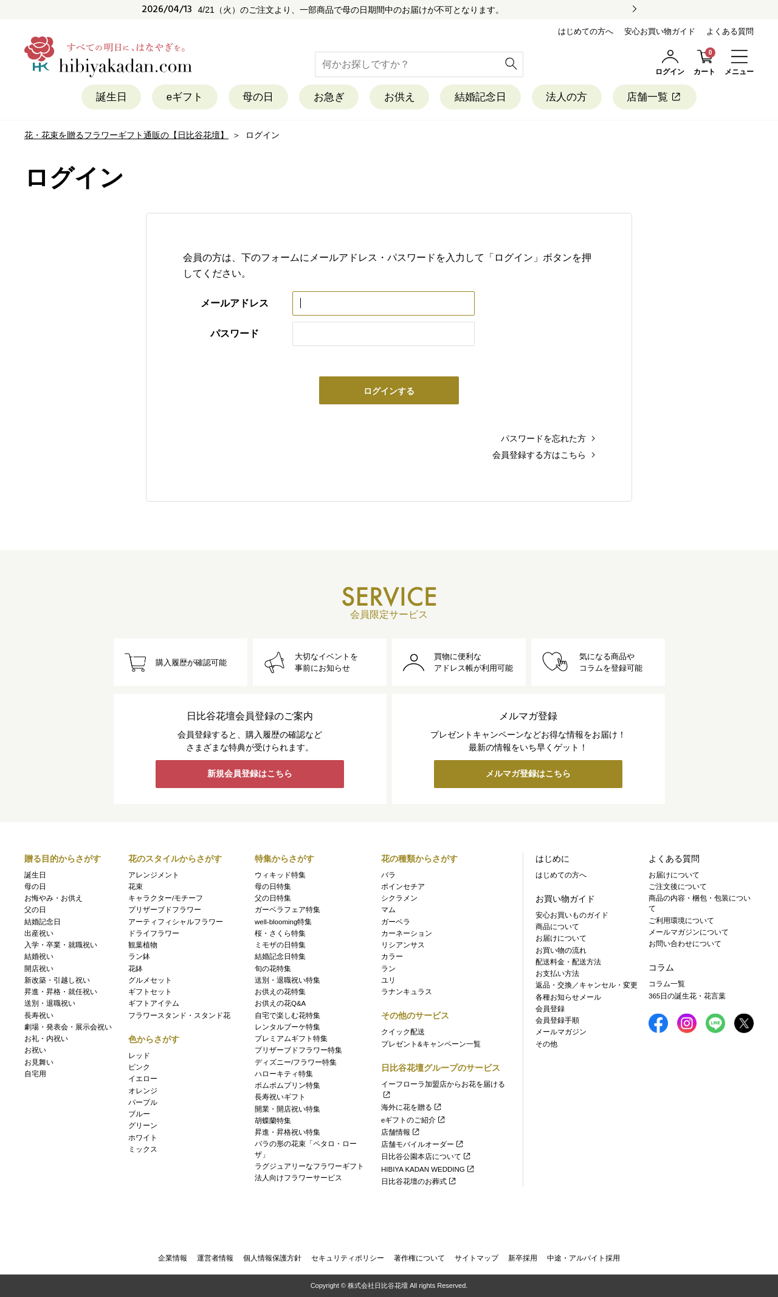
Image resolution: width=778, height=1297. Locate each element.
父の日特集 (273, 898)
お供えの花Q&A (280, 1004)
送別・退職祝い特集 (287, 980)
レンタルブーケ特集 (287, 1027)
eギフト (183, 97)
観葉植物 (142, 945)
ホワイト (142, 1137)
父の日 (35, 910)
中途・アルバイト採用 (583, 1258)
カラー (392, 957)
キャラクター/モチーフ (165, 898)
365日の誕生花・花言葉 (687, 996)
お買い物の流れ (561, 950)
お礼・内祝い (46, 1038)
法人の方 (567, 97)
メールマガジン (561, 1032)
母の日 (257, 97)
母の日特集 (273, 886)
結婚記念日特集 (280, 957)
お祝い (35, 1050)
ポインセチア (403, 886)
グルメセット (150, 980)
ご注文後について (678, 886)
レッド (139, 1055)
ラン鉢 (139, 957)
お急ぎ (328, 97)
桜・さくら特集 (280, 933)
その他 (546, 1044)
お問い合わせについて (685, 943)
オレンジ (142, 1091)
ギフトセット (150, 991)
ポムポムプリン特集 (287, 1085)
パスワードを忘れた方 (543, 438)
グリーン (142, 1126)
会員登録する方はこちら (539, 455)
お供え (399, 97)
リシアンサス (403, 945)
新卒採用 (522, 1258)
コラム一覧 (667, 984)
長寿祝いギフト (280, 1097)
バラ (388, 875)
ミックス (142, 1149)
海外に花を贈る (411, 1108)
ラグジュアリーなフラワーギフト (309, 1166)
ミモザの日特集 (280, 945)
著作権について (419, 1258)
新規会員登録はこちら (249, 775)
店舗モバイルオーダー (422, 1144)
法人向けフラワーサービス (298, 1177)
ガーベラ (395, 921)
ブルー (139, 1114)
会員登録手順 (557, 1020)
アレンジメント (153, 875)
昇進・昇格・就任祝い (60, 991)
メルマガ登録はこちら (528, 775)
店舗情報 (401, 1132)
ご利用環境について (681, 920)
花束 (135, 886)
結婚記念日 (481, 97)
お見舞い (38, 1062)
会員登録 (550, 1008)
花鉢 (135, 968)
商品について (557, 926)
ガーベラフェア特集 (287, 910)
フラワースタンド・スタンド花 (179, 1015)
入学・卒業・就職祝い (60, 945)
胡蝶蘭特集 (273, 1120)
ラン (388, 968)
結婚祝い (38, 957)
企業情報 (172, 1258)
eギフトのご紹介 (413, 1120)
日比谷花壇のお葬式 (419, 1181)
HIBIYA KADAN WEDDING (428, 1169)
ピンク (139, 1067)
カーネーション (406, 933)
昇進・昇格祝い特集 (287, 1132)
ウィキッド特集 (280, 875)
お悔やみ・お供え (53, 898)
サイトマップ (476, 1258)
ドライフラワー (153, 933)
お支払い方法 (557, 973)
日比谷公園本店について (426, 1157)
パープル (142, 1102)
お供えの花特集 (280, 991)
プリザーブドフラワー (164, 910)
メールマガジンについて (689, 932)
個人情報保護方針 (272, 1258)
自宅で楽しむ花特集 (287, 1015)
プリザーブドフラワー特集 (298, 1050)
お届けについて (561, 938)
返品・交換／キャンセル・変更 (586, 985)
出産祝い (38, 933)
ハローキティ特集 (284, 1073)
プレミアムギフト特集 (291, 1038)
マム (388, 910)
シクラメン (399, 898)
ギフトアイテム (153, 1004)
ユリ (388, 980)
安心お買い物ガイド (659, 31)
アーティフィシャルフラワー (175, 921)
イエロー (142, 1079)
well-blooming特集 (283, 921)
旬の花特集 (273, 968)
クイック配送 (403, 1032)
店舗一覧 (656, 97)
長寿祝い (38, 1015)
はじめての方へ (585, 31)
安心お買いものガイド (571, 915)
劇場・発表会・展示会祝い (68, 1027)
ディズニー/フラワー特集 (296, 1062)
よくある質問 (730, 31)
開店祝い (38, 968)
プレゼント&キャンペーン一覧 (431, 1044)
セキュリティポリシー (347, 1258)
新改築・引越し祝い (57, 980)
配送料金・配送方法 (568, 962)
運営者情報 (215, 1258)
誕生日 (109, 97)
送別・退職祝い (49, 1004)
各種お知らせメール (568, 997)
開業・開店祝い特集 (287, 1109)
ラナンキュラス (406, 991)
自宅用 (35, 1073)
